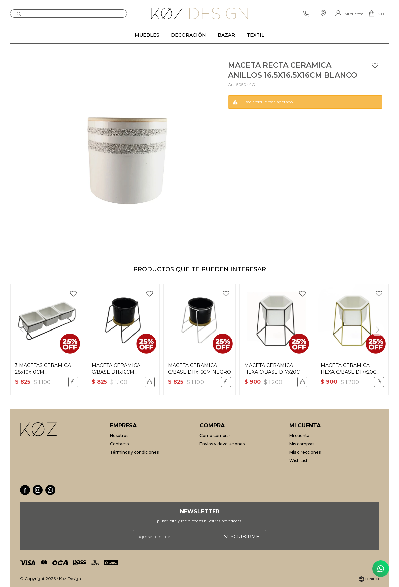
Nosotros (119, 435)
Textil (255, 35)
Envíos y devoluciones (222, 443)
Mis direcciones (305, 452)
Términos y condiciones (134, 452)
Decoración (188, 35)
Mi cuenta (299, 435)
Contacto (119, 443)
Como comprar (215, 435)
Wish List (298, 460)
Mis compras (301, 443)
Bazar (226, 35)
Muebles (147, 35)
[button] (377, 329)
